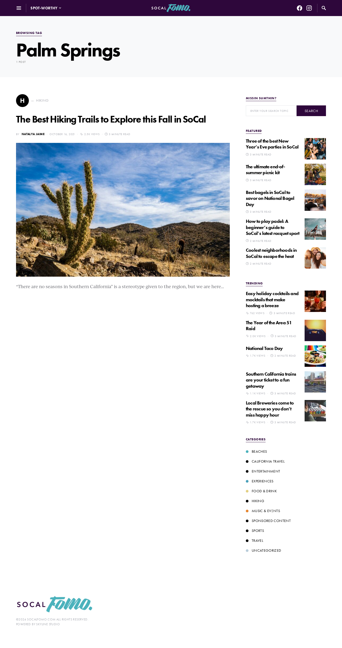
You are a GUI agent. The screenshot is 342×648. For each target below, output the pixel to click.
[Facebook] (299, 8)
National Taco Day (264, 348)
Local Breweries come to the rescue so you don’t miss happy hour (270, 409)
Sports (255, 530)
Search (311, 110)
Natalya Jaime (33, 134)
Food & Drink (261, 491)
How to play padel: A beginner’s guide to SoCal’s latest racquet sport (272, 227)
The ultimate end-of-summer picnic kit (265, 169)
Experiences (260, 481)
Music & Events (263, 510)
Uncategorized (263, 550)
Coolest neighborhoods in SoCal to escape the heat (271, 253)
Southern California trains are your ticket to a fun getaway (271, 380)
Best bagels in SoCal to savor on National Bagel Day (270, 198)
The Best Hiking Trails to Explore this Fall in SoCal (111, 119)
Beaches (256, 451)
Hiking (255, 500)
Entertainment (263, 471)
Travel (254, 540)
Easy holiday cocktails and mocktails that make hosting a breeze (272, 299)
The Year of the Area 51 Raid (269, 325)
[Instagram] (309, 8)
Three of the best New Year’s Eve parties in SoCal (272, 144)
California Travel (265, 461)
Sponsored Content (268, 520)
